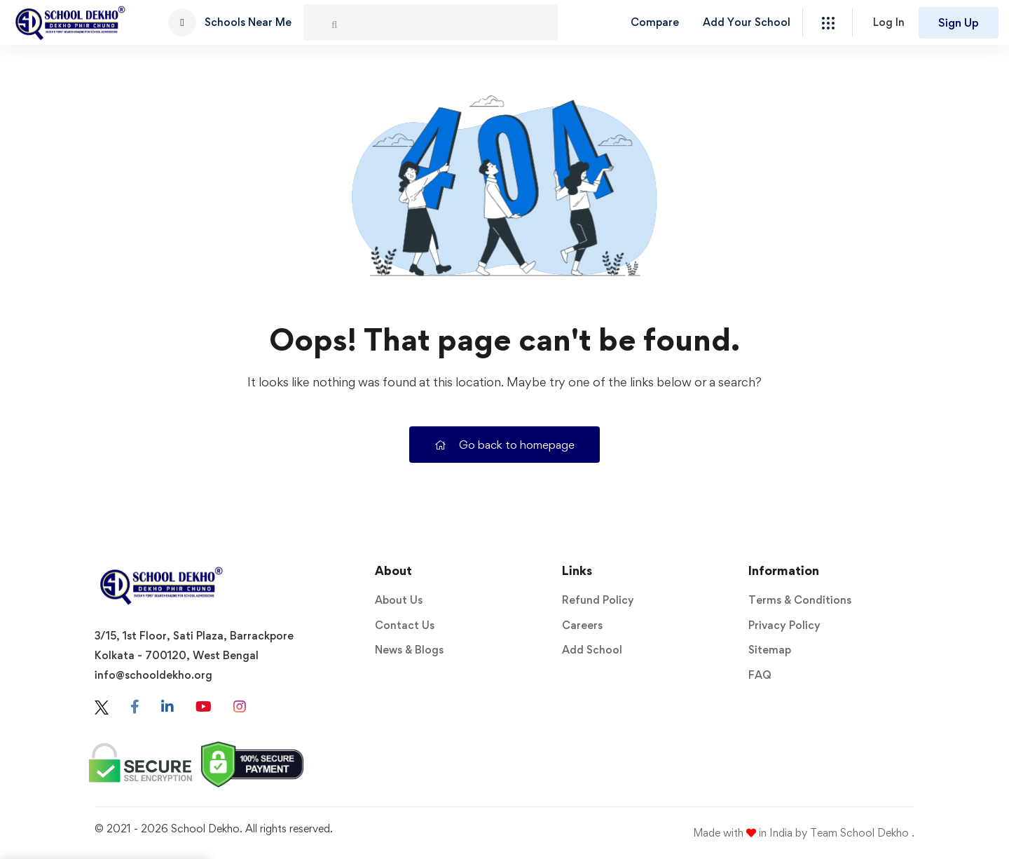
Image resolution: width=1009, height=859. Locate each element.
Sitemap (769, 649)
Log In (889, 22)
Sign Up (958, 22)
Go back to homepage (504, 445)
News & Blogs (409, 649)
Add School (592, 649)
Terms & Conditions (799, 600)
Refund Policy (598, 600)
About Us (399, 600)
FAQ (759, 675)
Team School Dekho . (862, 832)
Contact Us (404, 625)
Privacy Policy (784, 625)
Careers (582, 625)
